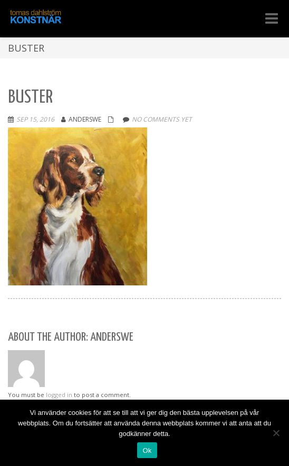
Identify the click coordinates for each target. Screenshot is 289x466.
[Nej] (276, 433)
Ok (146, 450)
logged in (59, 395)
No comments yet (162, 119)
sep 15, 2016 (35, 119)
